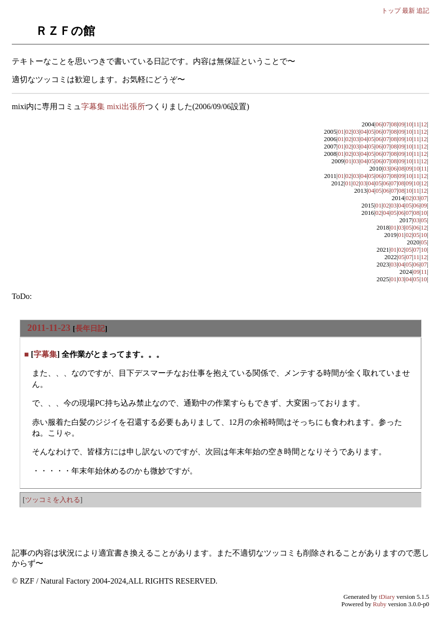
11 (416, 124)
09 (401, 124)
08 (394, 124)
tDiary (387, 596)
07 (386, 124)
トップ (391, 10)
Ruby (380, 604)
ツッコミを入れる (52, 499)
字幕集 (45, 354)
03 (356, 131)
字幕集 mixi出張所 (113, 106)
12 (424, 124)
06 (379, 124)
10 (409, 124)
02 (349, 131)
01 (341, 131)
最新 (408, 10)
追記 (422, 10)
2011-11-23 (49, 328)
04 (363, 131)
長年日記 (90, 328)
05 (371, 131)
